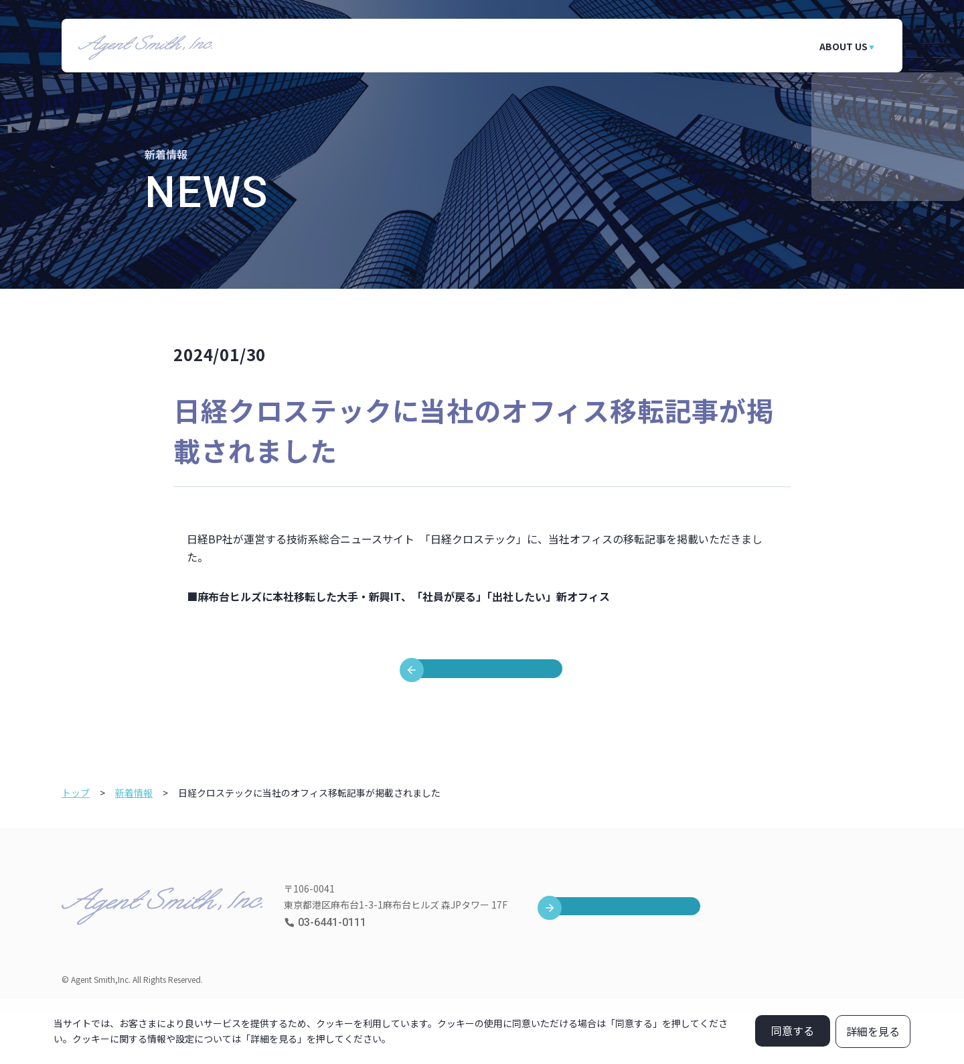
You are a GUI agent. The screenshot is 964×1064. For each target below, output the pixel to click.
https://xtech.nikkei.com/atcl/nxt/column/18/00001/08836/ (335, 614)
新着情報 (134, 843)
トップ (76, 843)
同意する (792, 1030)
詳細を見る (873, 1031)
